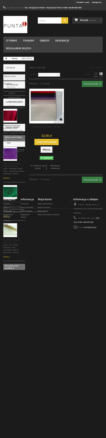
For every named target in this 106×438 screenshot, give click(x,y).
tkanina (8, 345)
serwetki (19, 370)
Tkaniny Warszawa (13, 358)
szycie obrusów (11, 350)
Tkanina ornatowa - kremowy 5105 (12, 273)
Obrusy (45, 40)
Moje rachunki (44, 400)
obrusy (8, 341)
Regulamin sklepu (18, 48)
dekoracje (18, 341)
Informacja (12, 99)
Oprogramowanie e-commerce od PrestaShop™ (29, 430)
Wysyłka (11, 107)
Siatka (95, 74)
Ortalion (6, 413)
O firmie (11, 40)
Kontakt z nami (83, 2)
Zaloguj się (96, 2)
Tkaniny (28, 40)
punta (7, 354)
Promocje (25, 396)
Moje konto (45, 391)
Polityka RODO (14, 111)
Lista (101, 74)
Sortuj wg (33, 74)
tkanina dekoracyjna (13, 362)
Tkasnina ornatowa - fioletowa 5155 (12, 197)
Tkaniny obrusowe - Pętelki (46, 127)
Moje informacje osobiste (48, 407)
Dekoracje (62, 40)
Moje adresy (43, 403)
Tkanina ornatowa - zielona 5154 (12, 235)
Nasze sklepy (13, 124)
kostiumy (9, 370)
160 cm (11, 87)
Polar (5, 417)
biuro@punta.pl (90, 420)
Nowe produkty (14, 134)
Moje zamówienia (45, 396)
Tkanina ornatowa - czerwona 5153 (12, 158)
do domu (8, 366)
